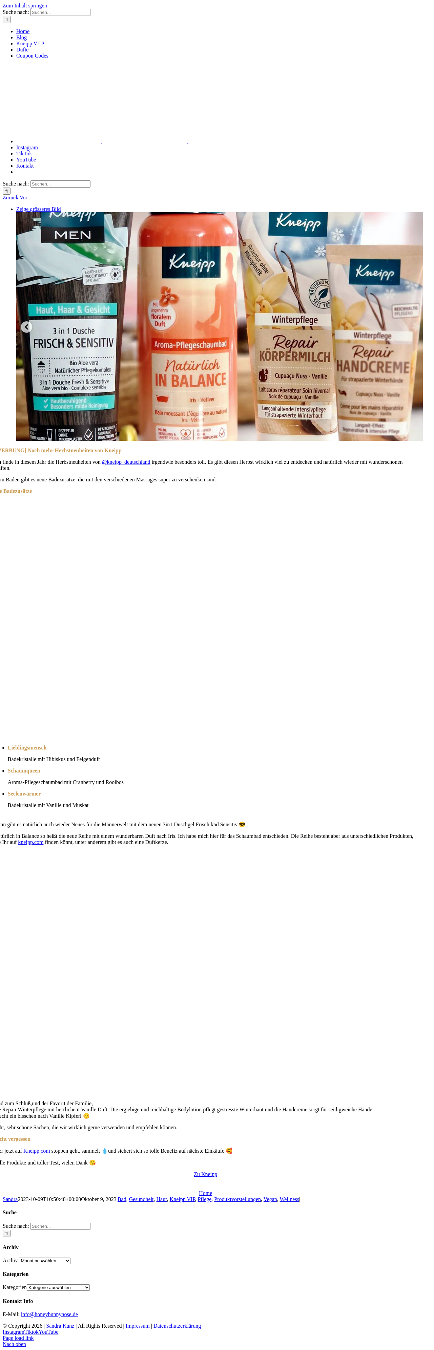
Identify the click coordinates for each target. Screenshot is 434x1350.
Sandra (10, 1199)
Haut (162, 1199)
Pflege (204, 1199)
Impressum (138, 1326)
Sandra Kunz (60, 1326)
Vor (23, 197)
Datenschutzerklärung (177, 1326)
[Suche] (7, 19)
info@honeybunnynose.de (49, 1314)
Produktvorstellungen (237, 1199)
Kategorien (15, 1287)
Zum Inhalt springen (25, 5)
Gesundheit (141, 1199)
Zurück (10, 197)
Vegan (270, 1199)
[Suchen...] (60, 12)
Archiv (10, 1260)
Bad (122, 1199)
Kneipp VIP (182, 1199)
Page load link (18, 1338)
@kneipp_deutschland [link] (126, 462)
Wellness (289, 1199)
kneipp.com (30, 842)
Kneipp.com (36, 1151)
